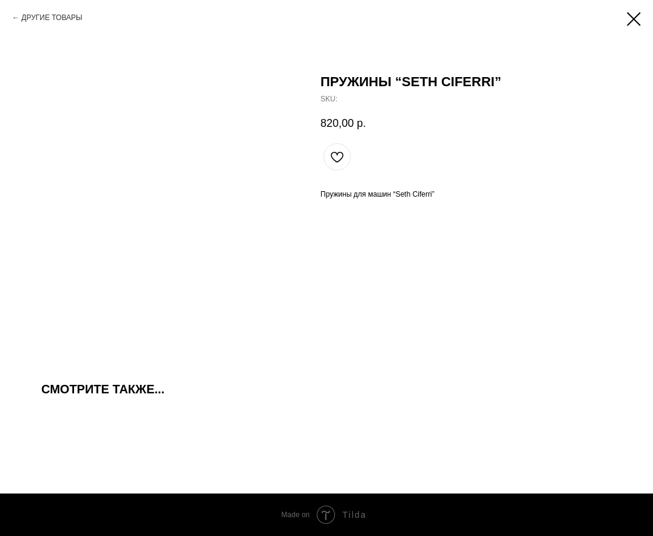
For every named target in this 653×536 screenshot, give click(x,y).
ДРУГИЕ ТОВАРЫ (51, 17)
